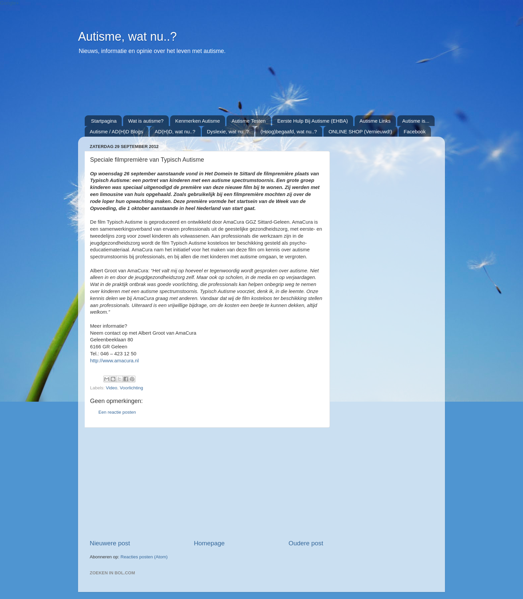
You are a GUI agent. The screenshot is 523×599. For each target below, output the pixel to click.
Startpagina (104, 121)
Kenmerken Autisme (197, 121)
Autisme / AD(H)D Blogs (116, 131)
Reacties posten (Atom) (143, 556)
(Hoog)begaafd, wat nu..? (288, 131)
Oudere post (306, 543)
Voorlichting (131, 387)
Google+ (9, 3)
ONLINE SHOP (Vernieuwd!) (360, 131)
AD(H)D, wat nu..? (175, 131)
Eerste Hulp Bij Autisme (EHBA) (312, 121)
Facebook (415, 131)
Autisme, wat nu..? (127, 36)
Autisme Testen (248, 121)
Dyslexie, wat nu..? (228, 131)
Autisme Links (375, 121)
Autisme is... (416, 121)
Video (111, 387)
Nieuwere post (110, 543)
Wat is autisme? (145, 121)
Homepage (209, 543)
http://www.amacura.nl (114, 360)
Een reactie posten (117, 412)
